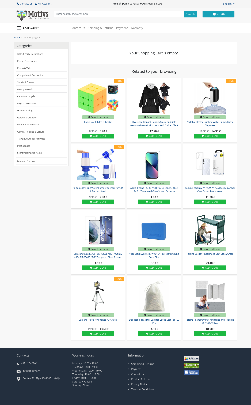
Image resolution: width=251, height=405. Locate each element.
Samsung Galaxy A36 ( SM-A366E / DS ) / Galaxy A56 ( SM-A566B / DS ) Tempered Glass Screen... (98, 255)
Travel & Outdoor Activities (31, 138)
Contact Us (24, 3)
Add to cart (98, 135)
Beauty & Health (25, 89)
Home (17, 37)
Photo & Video (24, 68)
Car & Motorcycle (26, 96)
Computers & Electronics (30, 75)
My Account (43, 3)
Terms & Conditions (142, 389)
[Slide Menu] (29, 28)
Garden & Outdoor (27, 117)
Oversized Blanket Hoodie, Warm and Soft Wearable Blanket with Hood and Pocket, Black (154, 123)
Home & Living (24, 110)
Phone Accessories (26, 61)
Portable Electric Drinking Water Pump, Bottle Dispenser (210, 123)
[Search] (190, 14)
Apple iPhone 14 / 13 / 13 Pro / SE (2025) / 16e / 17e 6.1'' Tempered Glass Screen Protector (154, 189)
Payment (122, 28)
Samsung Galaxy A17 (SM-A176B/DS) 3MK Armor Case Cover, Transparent (210, 189)
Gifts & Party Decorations (30, 53)
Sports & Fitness (25, 82)
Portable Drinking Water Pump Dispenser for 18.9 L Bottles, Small (98, 189)
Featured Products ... (27, 161)
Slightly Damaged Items (29, 152)
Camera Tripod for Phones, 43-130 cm (98, 319)
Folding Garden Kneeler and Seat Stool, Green (210, 253)
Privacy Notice (139, 384)
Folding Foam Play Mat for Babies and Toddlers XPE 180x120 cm (210, 321)
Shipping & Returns (100, 28)
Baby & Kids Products (28, 124)
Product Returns (140, 379)
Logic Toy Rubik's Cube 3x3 (98, 121)
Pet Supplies (23, 145)
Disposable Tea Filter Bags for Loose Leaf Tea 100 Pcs (154, 321)
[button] (228, 3)
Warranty (137, 28)
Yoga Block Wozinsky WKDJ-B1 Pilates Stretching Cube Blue (154, 255)
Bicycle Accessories (27, 103)
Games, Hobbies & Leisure (30, 131)
